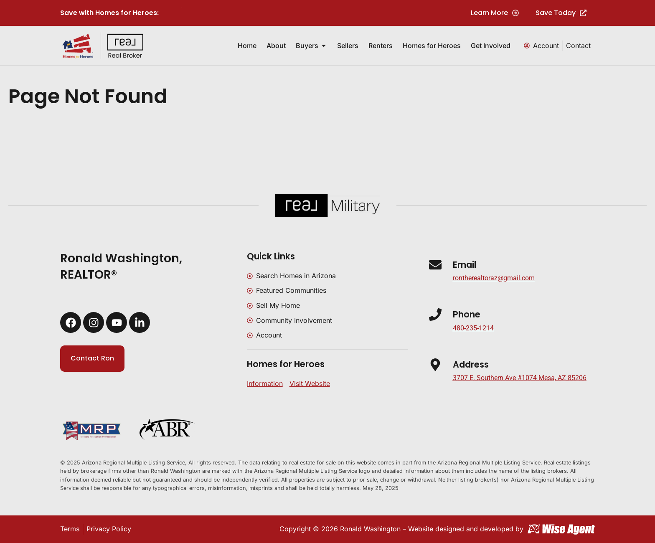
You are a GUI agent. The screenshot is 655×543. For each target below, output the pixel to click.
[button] (519, 378)
